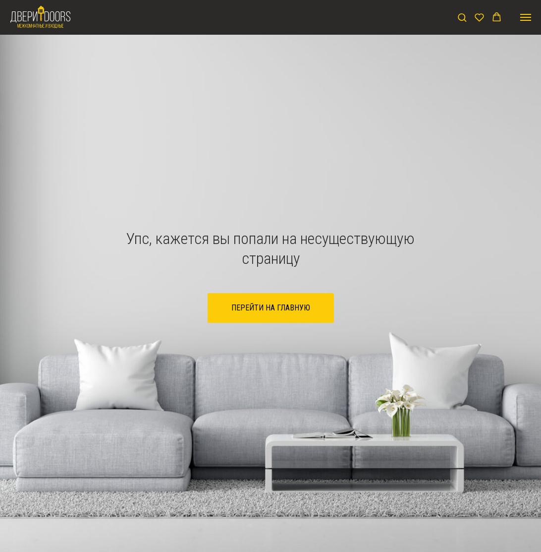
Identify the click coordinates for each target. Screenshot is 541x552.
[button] (462, 17)
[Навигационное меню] (525, 17)
